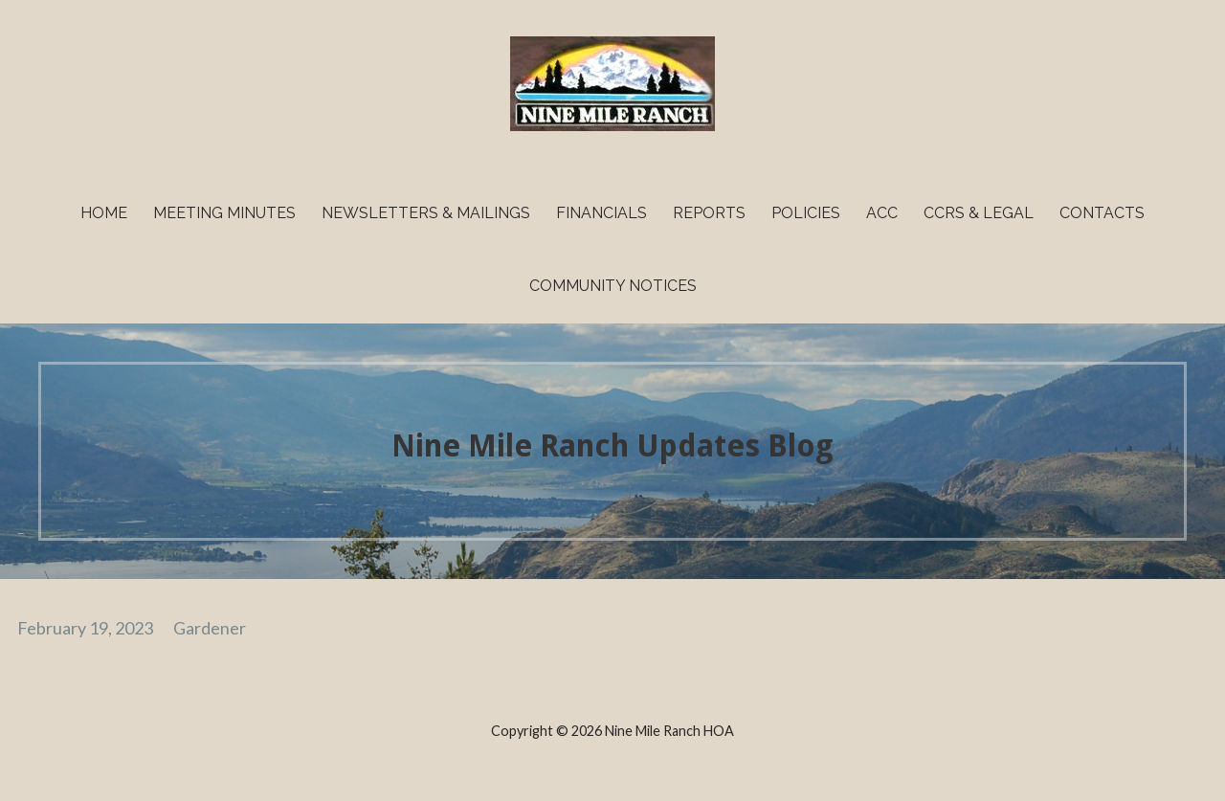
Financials (601, 213)
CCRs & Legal (979, 213)
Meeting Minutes (224, 213)
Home (103, 213)
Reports (709, 213)
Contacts (1102, 213)
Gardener (209, 627)
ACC (882, 213)
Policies (805, 213)
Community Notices (613, 286)
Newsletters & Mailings (426, 213)
